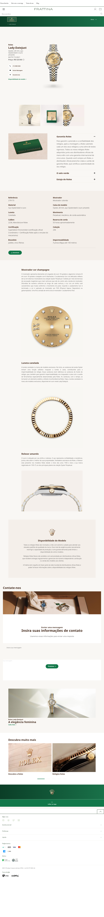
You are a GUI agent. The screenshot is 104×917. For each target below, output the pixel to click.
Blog (37, 3)
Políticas (52, 831)
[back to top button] (100, 811)
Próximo (51, 666)
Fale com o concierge (17, 3)
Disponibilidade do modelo (16, 79)
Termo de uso (30, 3)
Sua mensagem (7, 661)
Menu (94, 19)
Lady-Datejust (11, 24)
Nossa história (4, 3)
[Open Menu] (3, 9)
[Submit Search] (101, 14)
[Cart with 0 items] (100, 9)
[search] (52, 14)
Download (16, 252)
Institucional (52, 825)
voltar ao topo (52, 803)
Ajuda (52, 837)
